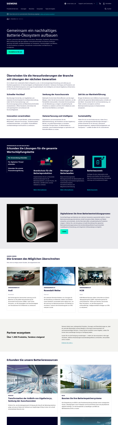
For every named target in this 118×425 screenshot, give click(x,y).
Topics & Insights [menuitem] (50, 9)
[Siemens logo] (12, 3)
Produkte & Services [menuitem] (12, 9)
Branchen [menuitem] (31, 9)
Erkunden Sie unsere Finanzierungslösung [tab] (15, 169)
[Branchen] (13, 19)
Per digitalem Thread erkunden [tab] (15, 163)
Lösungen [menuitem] (23, 9)
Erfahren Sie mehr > (67, 343)
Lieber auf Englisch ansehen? (47, 14)
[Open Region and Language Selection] (70, 3)
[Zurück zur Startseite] (8, 19)
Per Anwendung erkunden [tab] (17, 158)
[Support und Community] (87, 3)
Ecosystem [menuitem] (40, 9)
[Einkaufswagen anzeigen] (100, 3)
